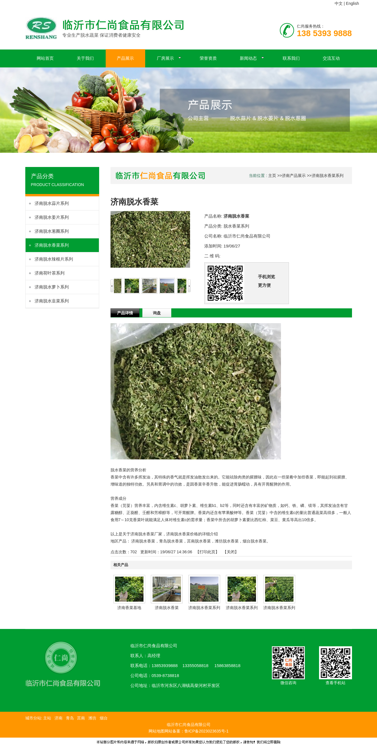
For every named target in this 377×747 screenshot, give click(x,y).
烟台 (104, 718)
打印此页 (207, 552)
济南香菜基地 (129, 607)
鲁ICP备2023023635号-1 (206, 731)
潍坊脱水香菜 (227, 541)
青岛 (70, 718)
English (352, 3)
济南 (59, 718)
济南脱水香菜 (143, 541)
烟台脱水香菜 (254, 541)
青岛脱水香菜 (171, 541)
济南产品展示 (294, 175)
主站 (46, 718)
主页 (272, 175)
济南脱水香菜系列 (327, 175)
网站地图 (156, 731)
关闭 (231, 552)
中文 (339, 3)
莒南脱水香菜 (199, 541)
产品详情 (125, 313)
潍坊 (92, 718)
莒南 (81, 718)
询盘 (157, 313)
